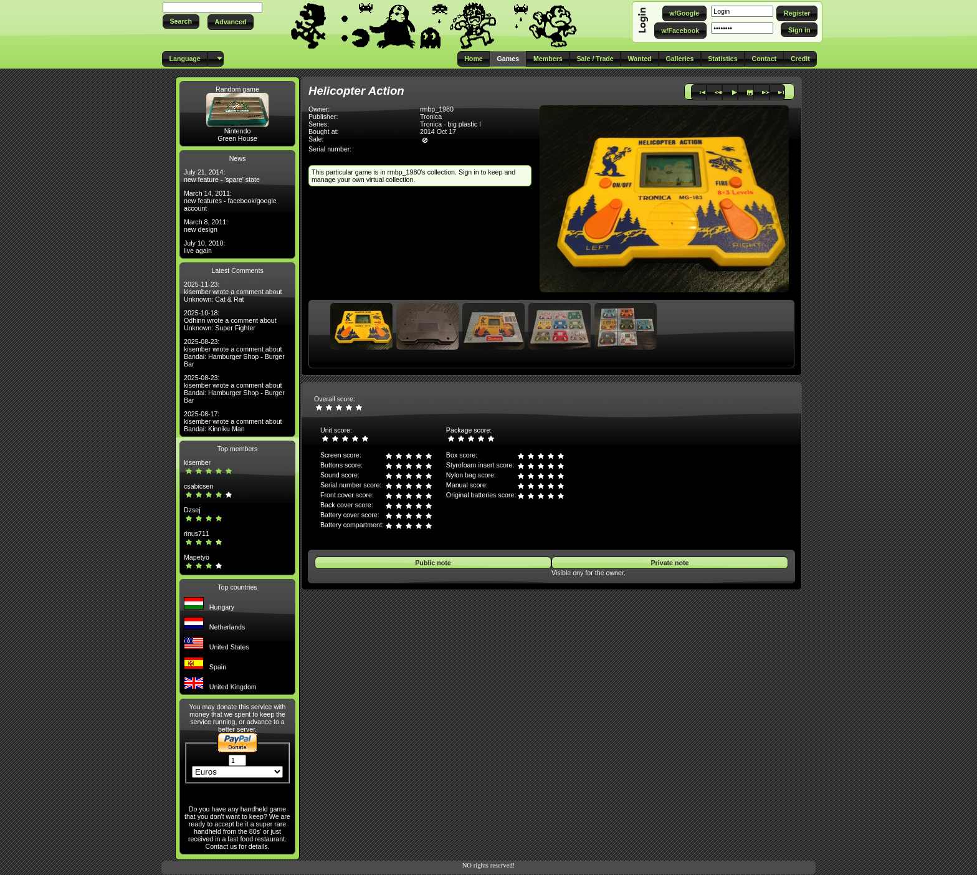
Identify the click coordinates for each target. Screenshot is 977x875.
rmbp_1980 (437, 109)
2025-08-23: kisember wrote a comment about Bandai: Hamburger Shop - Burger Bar (234, 353)
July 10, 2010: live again (204, 246)
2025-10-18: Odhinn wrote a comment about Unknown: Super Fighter (230, 320)
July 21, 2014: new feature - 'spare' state (222, 175)
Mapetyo (196, 557)
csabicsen (198, 486)
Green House (237, 138)
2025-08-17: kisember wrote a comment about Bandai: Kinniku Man (233, 421)
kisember (197, 462)
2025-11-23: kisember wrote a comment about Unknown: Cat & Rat (233, 291)
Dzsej (192, 510)
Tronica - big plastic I (450, 124)
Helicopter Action (356, 90)
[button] (181, 21)
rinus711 (196, 533)
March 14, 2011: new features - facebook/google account (230, 200)
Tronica (431, 116)
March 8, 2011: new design (206, 225)
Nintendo (237, 131)
